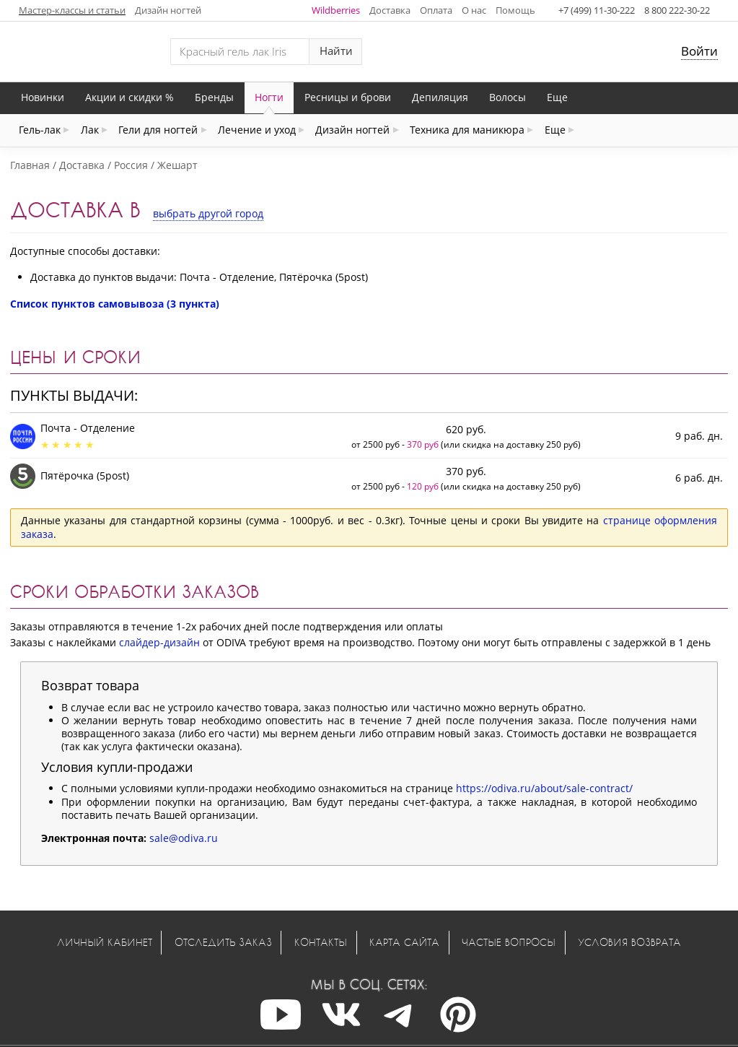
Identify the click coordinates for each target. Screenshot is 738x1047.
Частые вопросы (508, 942)
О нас (474, 10)
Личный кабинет (104, 942)
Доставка (389, 10)
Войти (699, 51)
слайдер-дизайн (159, 642)
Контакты (320, 942)
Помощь (515, 10)
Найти (336, 50)
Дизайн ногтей (168, 10)
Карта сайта (404, 942)
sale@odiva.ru (183, 838)
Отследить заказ (223, 942)
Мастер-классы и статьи (72, 10)
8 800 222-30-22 (677, 10)
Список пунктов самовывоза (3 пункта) (114, 303)
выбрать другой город (208, 213)
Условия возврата (629, 942)
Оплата (436, 10)
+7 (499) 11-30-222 (596, 10)
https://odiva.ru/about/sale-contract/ (544, 788)
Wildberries (336, 10)
